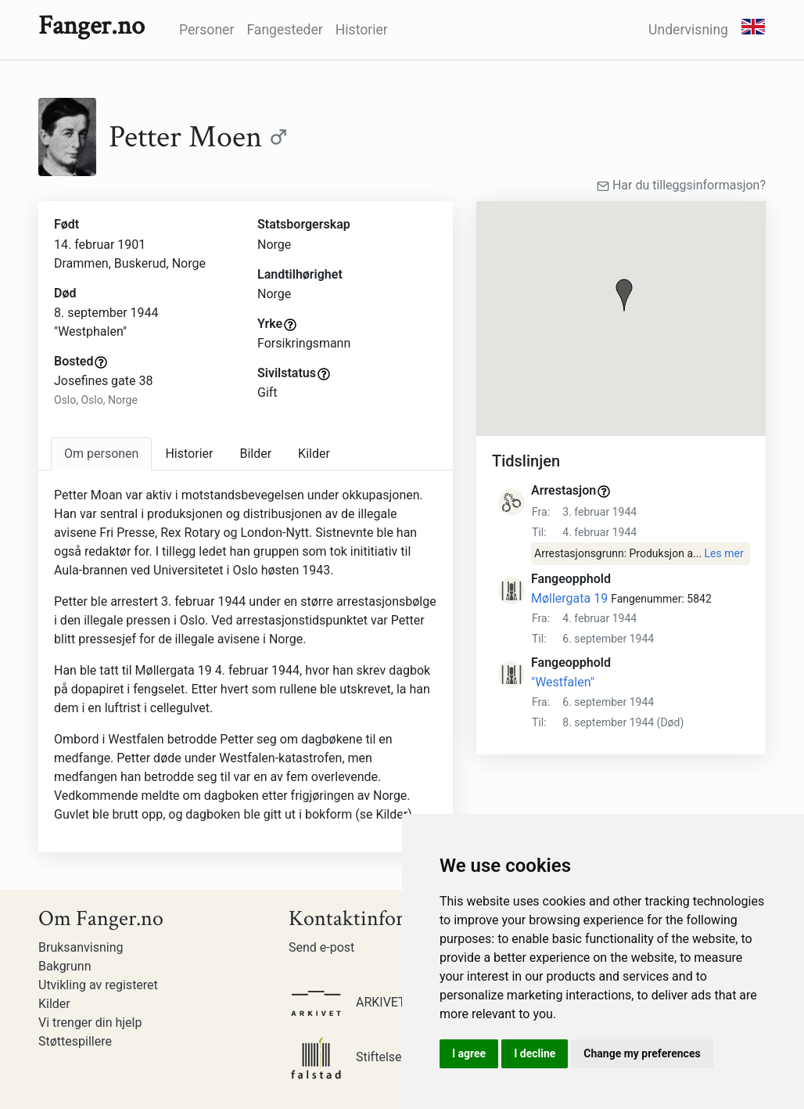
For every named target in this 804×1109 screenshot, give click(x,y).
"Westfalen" (562, 682)
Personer (206, 30)
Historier (362, 30)
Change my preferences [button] (641, 1053)
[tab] (101, 453)
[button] (624, 295)
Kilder (54, 1003)
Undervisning (688, 30)
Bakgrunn (65, 966)
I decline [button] (534, 1053)
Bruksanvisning (81, 947)
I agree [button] (469, 1053)
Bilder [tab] (255, 453)
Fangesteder (284, 30)
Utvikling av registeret (98, 985)
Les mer (724, 553)
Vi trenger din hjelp (90, 1022)
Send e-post (321, 947)
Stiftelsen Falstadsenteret (393, 1057)
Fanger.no (91, 26)
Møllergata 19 (569, 598)
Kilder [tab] (314, 453)
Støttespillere (75, 1041)
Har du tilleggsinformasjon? (681, 185)
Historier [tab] (189, 453)
